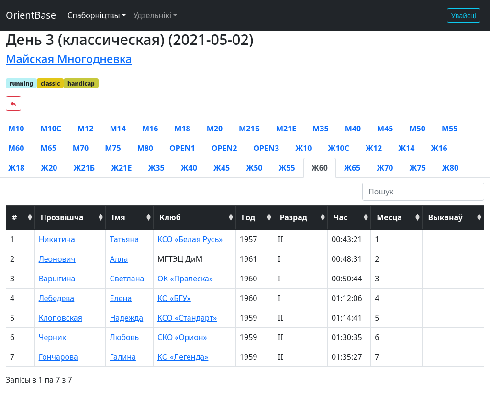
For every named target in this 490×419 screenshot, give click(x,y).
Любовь (124, 337)
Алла (119, 259)
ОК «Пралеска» (185, 278)
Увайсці (463, 15)
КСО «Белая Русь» (190, 239)
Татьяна (124, 239)
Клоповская (60, 317)
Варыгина (57, 278)
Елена (121, 298)
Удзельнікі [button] (152, 15)
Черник (53, 337)
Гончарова (58, 357)
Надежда (126, 317)
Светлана (127, 278)
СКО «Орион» (182, 337)
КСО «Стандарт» (187, 317)
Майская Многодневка (69, 58)
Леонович (57, 259)
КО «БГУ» (174, 298)
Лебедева (57, 298)
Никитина (57, 239)
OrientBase (31, 15)
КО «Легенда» (182, 357)
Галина (122, 357)
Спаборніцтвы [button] (93, 15)
